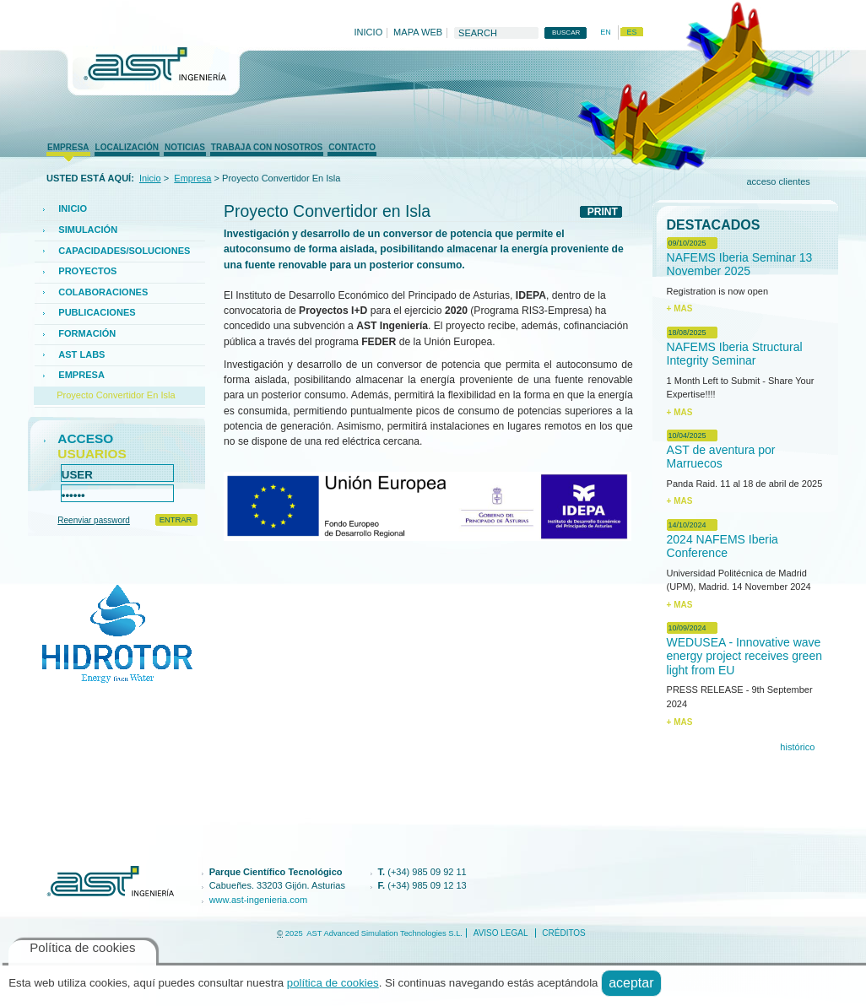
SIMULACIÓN (87, 229)
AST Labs (81, 354)
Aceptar (631, 983)
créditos (564, 933)
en (605, 32)
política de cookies (333, 982)
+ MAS (680, 308)
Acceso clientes (777, 181)
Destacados (713, 225)
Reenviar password (93, 520)
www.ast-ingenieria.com (258, 900)
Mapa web (417, 33)
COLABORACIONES (103, 292)
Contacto (352, 147)
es (631, 32)
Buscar (453, 25)
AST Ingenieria (151, 68)
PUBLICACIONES (96, 312)
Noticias (185, 147)
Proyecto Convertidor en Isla (116, 395)
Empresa (68, 147)
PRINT (602, 212)
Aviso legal (501, 933)
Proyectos (87, 271)
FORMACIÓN (87, 333)
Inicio (369, 33)
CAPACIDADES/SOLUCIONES (124, 251)
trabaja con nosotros (266, 147)
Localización (127, 147)
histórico (797, 747)
